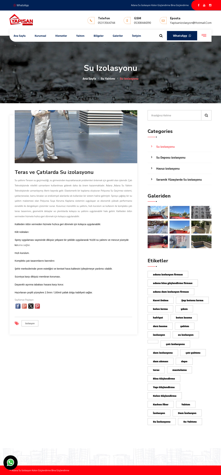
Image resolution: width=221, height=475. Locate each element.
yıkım (184, 309)
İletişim (136, 36)
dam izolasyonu (163, 353)
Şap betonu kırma (192, 300)
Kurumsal (40, 36)
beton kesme (184, 317)
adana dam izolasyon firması (171, 292)
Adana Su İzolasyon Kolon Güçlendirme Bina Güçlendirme (160, 5)
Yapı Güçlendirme (164, 387)
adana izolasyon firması (168, 274)
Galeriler (118, 36)
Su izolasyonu (165, 146)
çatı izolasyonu (175, 344)
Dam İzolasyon (187, 413)
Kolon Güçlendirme (164, 396)
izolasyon (30, 323)
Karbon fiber (160, 404)
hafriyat (158, 317)
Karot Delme (160, 300)
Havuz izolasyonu (168, 168)
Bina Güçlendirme (164, 378)
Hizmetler (61, 36)
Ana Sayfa (20, 36)
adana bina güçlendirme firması (173, 283)
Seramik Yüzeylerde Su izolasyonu (179, 179)
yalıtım (184, 326)
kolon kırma (160, 309)
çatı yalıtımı (193, 353)
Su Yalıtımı (108, 78)
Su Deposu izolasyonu (170, 157)
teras (156, 370)
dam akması (160, 361)
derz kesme (160, 326)
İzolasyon (159, 413)
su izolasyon (186, 335)
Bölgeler (99, 36)
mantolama (179, 370)
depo (184, 361)
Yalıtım (80, 36)
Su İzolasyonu (161, 422)
